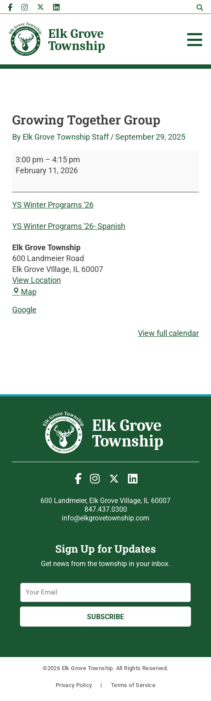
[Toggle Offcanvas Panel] (195, 40)
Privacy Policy (74, 685)
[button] (199, 8)
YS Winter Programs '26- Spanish (68, 226)
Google (24, 309)
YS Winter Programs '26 (53, 204)
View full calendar (168, 333)
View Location (36, 280)
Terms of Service (133, 685)
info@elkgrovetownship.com (105, 518)
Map (24, 291)
